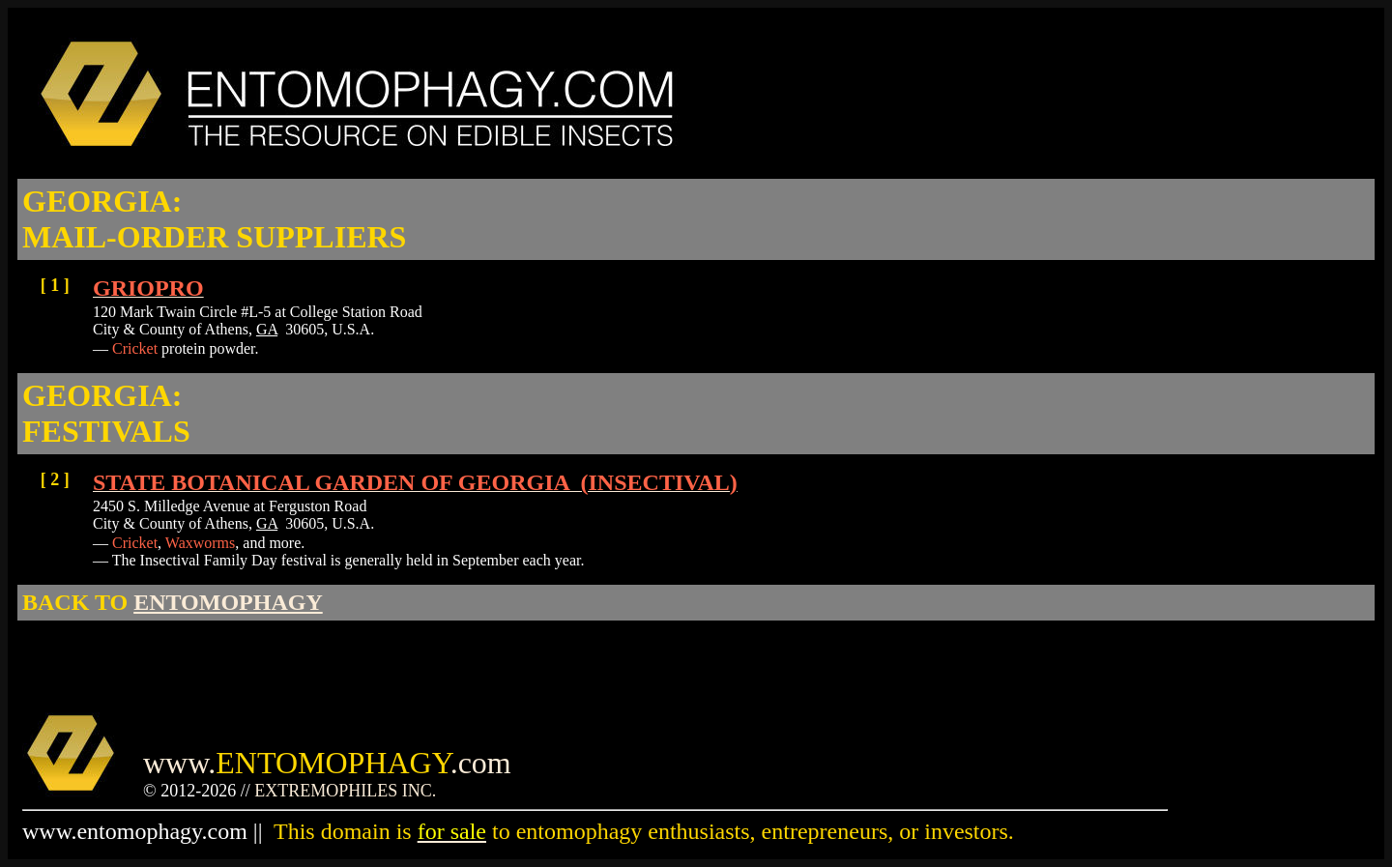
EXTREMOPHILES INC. (345, 790)
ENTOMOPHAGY (228, 602)
